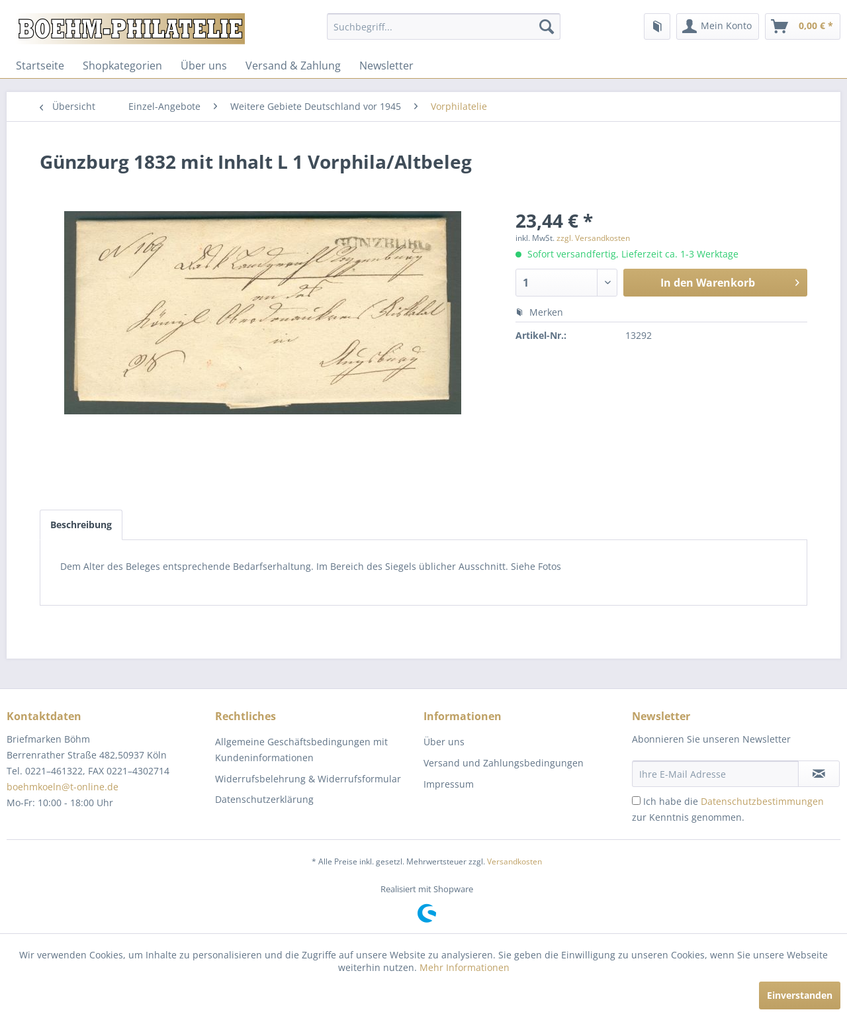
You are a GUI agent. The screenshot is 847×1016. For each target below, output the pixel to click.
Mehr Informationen (465, 967)
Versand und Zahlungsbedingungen (504, 763)
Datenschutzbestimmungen (762, 801)
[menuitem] (443, 26)
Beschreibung (81, 524)
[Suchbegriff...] (443, 26)
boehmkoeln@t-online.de (62, 786)
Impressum (449, 784)
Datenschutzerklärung (264, 799)
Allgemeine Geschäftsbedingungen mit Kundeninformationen (301, 749)
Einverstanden (799, 995)
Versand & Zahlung (293, 65)
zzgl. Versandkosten (593, 238)
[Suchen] (546, 26)
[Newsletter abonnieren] (819, 774)
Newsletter (386, 65)
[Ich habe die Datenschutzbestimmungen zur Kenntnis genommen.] (636, 800)
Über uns (204, 65)
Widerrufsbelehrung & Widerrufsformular (308, 778)
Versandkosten (514, 861)
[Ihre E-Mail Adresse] (715, 774)
